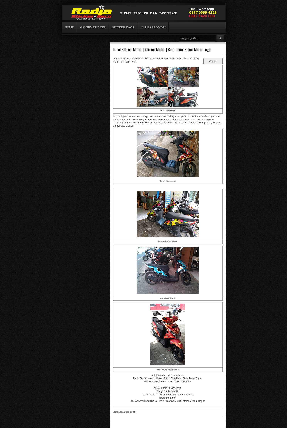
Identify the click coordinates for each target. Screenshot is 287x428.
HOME (69, 27)
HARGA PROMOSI (153, 27)
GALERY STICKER (93, 27)
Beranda (131, 5)
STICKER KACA (123, 27)
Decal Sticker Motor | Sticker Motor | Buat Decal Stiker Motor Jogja (162, 49)
